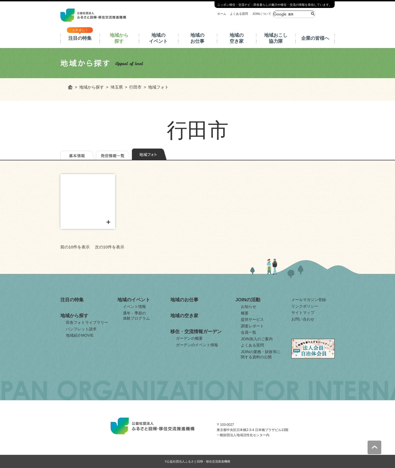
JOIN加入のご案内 (257, 339)
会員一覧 (248, 332)
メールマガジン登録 (308, 299)
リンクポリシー (304, 306)
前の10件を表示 (75, 247)
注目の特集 (80, 38)
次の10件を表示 (109, 247)
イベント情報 (134, 306)
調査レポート (252, 326)
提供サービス (252, 319)
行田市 (135, 87)
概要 (245, 313)
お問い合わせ (302, 319)
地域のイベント (158, 38)
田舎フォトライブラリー (87, 322)
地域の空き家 (237, 38)
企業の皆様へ (315, 38)
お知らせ (248, 306)
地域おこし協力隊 (275, 38)
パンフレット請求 (81, 329)
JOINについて (261, 13)
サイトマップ (302, 312)
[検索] (291, 14)
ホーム (221, 13)
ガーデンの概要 (189, 338)
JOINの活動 (247, 299)
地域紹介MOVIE (80, 335)
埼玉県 (117, 87)
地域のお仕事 (197, 38)
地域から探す (119, 38)
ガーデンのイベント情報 (197, 345)
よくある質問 (239, 13)
